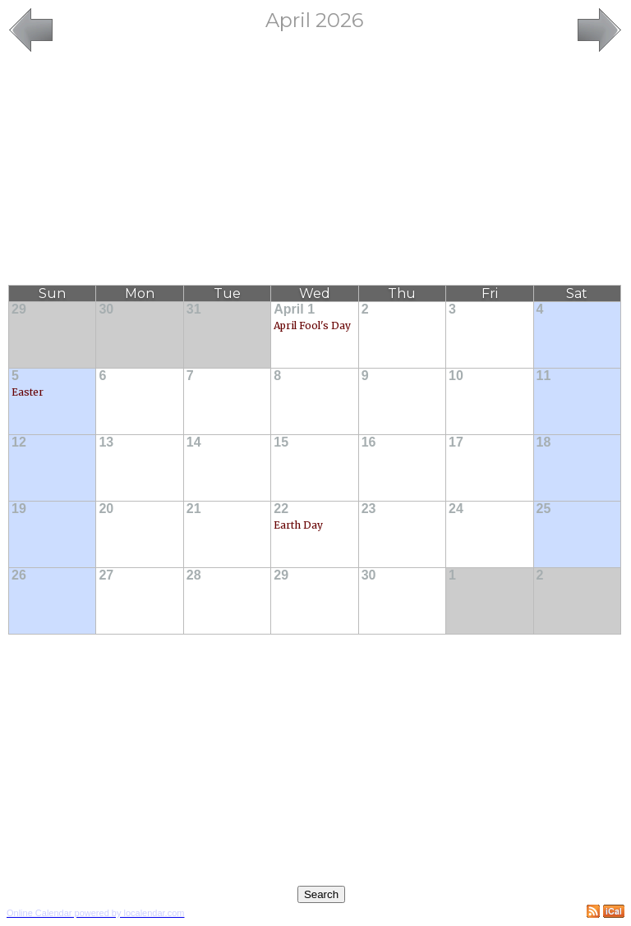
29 (19, 309)
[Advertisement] (315, 170)
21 (194, 509)
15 (281, 442)
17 (456, 442)
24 (456, 509)
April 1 (294, 309)
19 (19, 509)
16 (369, 442)
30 (106, 309)
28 (194, 575)
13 (106, 442)
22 (281, 509)
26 (19, 575)
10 (456, 376)
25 (544, 509)
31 (194, 309)
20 (106, 509)
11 (544, 376)
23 (369, 509)
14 (194, 442)
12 (19, 442)
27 (106, 575)
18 (544, 442)
